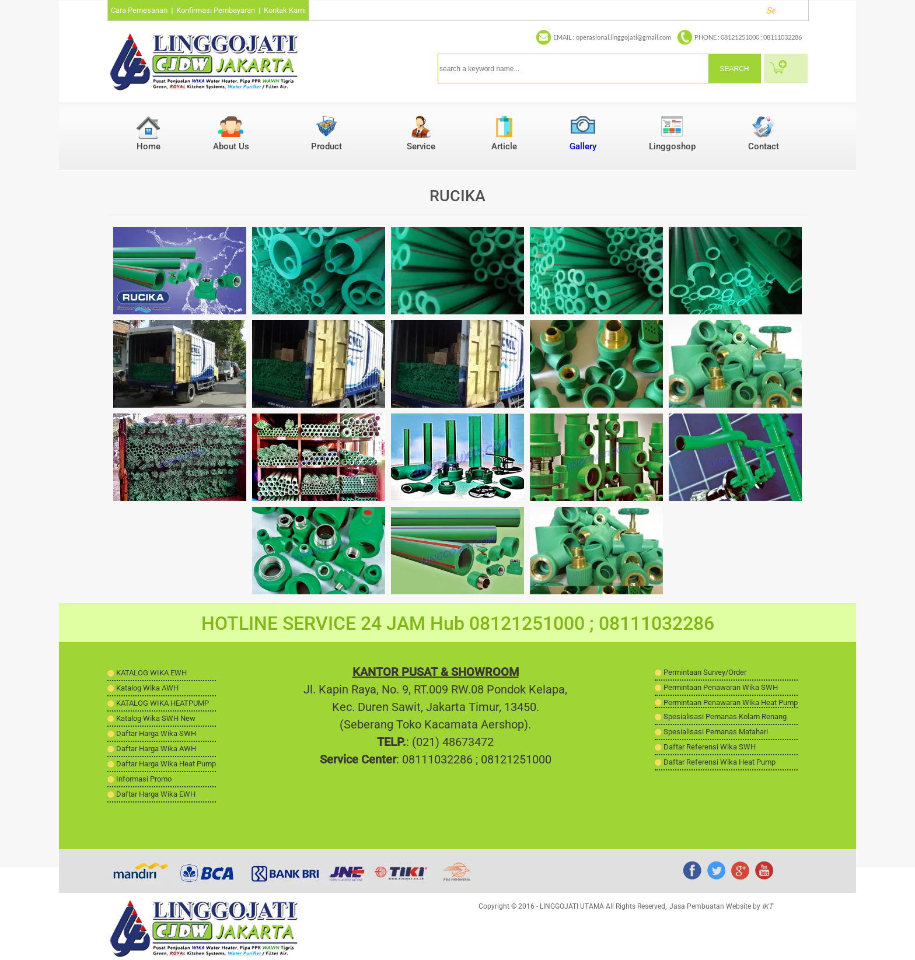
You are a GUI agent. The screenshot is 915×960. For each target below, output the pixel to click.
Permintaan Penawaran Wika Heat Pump (730, 702)
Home (148, 146)
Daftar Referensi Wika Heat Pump (719, 762)
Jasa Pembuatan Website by (721, 906)
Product (326, 146)
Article (504, 146)
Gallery (583, 146)
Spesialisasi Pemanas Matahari (715, 731)
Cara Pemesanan (139, 10)
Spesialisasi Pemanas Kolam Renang (725, 716)
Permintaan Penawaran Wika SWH (720, 687)
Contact (763, 146)
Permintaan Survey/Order (704, 672)
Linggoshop (672, 146)
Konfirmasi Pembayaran (215, 10)
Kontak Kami (285, 10)
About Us (231, 146)
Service (421, 146)
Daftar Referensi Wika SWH (709, 746)
